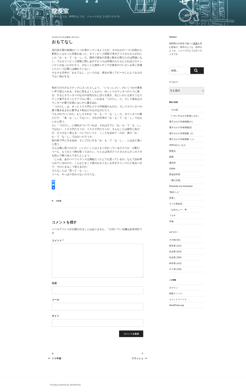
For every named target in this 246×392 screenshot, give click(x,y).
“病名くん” (174, 192)
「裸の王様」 (175, 180)
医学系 (172, 245)
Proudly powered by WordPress (65, 385)
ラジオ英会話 (175, 203)
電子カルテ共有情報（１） (182, 139)
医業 (195, 43)
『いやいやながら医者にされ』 (184, 116)
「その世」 (174, 110)
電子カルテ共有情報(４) (181, 121)
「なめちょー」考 (178, 209)
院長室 (60, 11)
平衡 (171, 221)
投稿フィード (175, 293)
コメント (58, 240)
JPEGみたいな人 (177, 145)
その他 (172, 240)
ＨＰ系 (172, 269)
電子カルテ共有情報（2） (182, 133)
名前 (54, 283)
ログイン (173, 287)
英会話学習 (174, 174)
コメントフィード (178, 299)
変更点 (172, 151)
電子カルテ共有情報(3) (180, 127)
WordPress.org (176, 305)
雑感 (171, 157)
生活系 (58, 201)
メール (55, 299)
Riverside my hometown (181, 186)
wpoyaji (75, 37)
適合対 (172, 162)
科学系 (172, 263)
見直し (172, 198)
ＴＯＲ (172, 215)
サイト (55, 316)
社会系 (172, 257)
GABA (172, 168)
